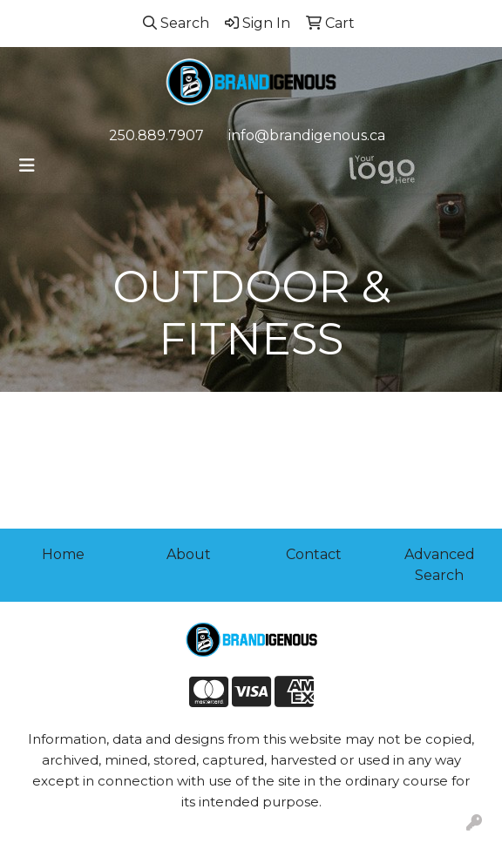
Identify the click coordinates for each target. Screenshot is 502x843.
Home (63, 554)
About (188, 554)
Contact (314, 554)
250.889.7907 (156, 135)
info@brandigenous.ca (306, 135)
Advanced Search (439, 564)
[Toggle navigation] (27, 165)
